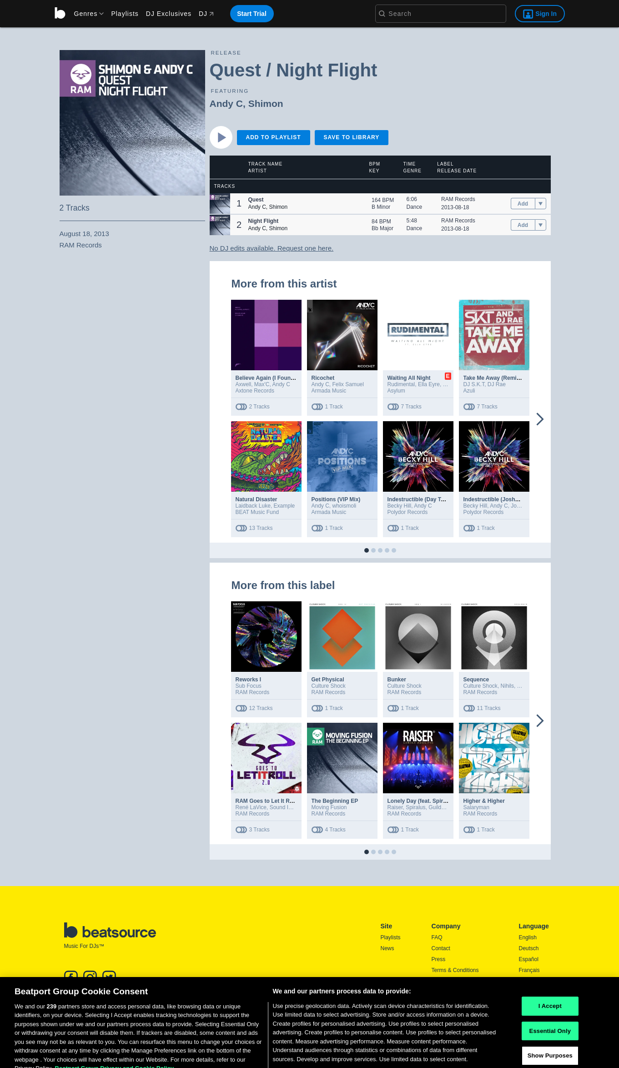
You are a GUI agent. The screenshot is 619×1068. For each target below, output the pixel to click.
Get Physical (328, 679)
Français (529, 970)
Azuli (469, 391)
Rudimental (401, 384)
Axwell (244, 384)
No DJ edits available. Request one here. (272, 248)
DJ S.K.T (474, 384)
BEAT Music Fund (257, 512)
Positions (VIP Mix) (336, 499)
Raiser (395, 807)
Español (528, 959)
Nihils (507, 686)
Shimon (265, 103)
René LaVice (251, 807)
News (387, 948)
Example (284, 506)
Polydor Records (408, 512)
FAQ (437, 937)
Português (531, 993)
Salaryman (476, 807)
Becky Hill (400, 506)
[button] (220, 203)
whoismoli (344, 506)
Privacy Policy (449, 981)
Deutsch (529, 948)
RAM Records (458, 199)
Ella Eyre (429, 384)
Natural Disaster (256, 499)
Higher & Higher (484, 801)
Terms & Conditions (455, 970)
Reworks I (249, 679)
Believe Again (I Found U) (269, 378)
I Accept (550, 1029)
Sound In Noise (288, 807)
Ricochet (323, 378)
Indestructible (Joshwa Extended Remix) (516, 499)
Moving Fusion (329, 807)
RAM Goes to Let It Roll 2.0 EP (275, 801)
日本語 (527, 981)
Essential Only (550, 1054)
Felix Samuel (348, 384)
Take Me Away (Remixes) (495, 378)
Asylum (396, 391)
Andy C (226, 103)
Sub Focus (249, 686)
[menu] (86, 13)
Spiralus (415, 807)
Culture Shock (329, 686)
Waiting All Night (409, 378)
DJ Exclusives (168, 13)
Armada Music (329, 391)
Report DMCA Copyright (461, 992)
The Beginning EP (335, 801)
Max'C (262, 384)
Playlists (124, 13)
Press (439, 959)
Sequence (476, 679)
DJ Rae (497, 384)
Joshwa (520, 506)
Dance (415, 207)
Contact (441, 948)
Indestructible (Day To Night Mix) (430, 499)
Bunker (397, 679)
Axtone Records (255, 391)
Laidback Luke (253, 506)
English (528, 937)
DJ (206, 13)
